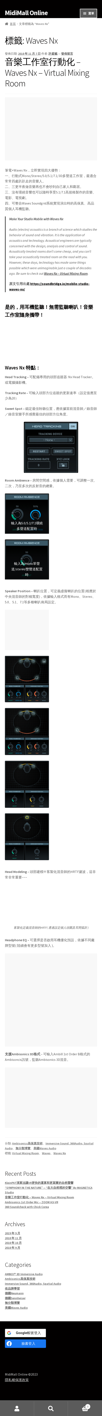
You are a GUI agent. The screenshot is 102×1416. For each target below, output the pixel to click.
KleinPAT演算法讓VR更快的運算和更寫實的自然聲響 (39, 1183)
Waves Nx (59, 1153)
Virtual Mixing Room (25, 1153)
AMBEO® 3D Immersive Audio (24, 1274)
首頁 (13, 24)
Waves (46, 1153)
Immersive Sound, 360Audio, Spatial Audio (33, 1284)
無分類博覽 (23, 1148)
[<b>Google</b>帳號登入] (25, 1333)
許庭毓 (53, 54)
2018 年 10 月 (13, 1243)
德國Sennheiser (15, 1298)
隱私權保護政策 (17, 1380)
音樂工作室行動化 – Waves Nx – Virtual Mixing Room (47, 72)
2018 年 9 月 (12, 1248)
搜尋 (51, 1409)
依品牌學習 (12, 1288)
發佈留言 (67, 54)
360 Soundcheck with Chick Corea (27, 1207)
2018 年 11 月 (13, 1238)
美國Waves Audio (44, 1148)
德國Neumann (14, 1293)
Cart (79, 1405)
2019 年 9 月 (12, 1233)
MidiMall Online (26, 13)
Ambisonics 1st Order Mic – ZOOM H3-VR (31, 1202)
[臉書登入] (25, 1343)
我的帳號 (17, 1409)
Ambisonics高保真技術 (27, 1143)
